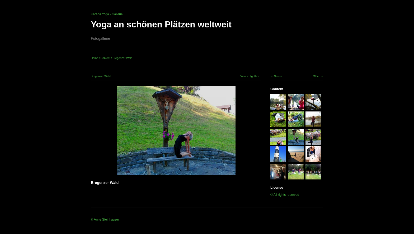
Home (94, 58)
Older (316, 76)
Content (105, 58)
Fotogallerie (100, 38)
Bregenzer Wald (122, 58)
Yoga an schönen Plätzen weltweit (161, 24)
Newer (278, 76)
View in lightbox (250, 76)
